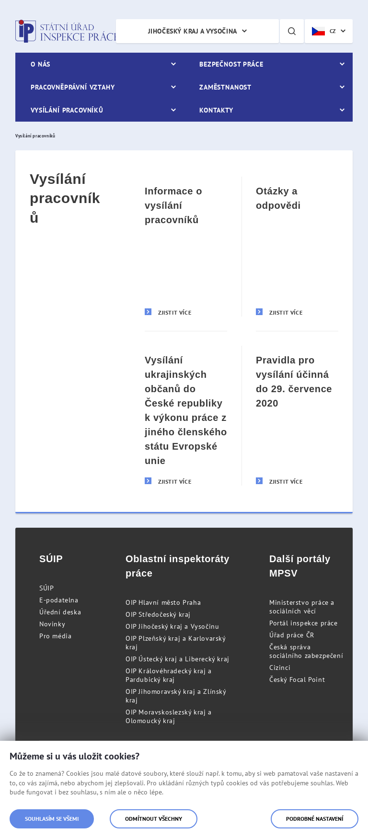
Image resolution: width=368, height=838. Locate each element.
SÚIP (46, 588)
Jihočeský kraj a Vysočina (192, 31)
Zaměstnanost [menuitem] (225, 87)
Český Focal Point (297, 679)
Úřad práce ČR (291, 635)
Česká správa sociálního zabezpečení (306, 651)
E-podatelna (59, 600)
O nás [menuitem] (40, 64)
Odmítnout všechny (153, 818)
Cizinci (279, 667)
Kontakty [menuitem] (216, 110)
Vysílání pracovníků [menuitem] (67, 110)
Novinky (52, 624)
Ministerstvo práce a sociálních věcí (301, 606)
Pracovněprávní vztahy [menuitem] (73, 87)
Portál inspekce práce (303, 623)
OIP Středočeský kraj (158, 614)
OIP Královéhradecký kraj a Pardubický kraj (169, 675)
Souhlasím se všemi (52, 818)
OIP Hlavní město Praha (163, 602)
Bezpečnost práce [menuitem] (231, 64)
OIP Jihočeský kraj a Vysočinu (172, 626)
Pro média (55, 636)
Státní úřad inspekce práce (66, 31)
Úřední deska (60, 612)
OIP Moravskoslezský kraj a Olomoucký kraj (169, 716)
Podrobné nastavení (314, 818)
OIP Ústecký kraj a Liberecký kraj (178, 659)
